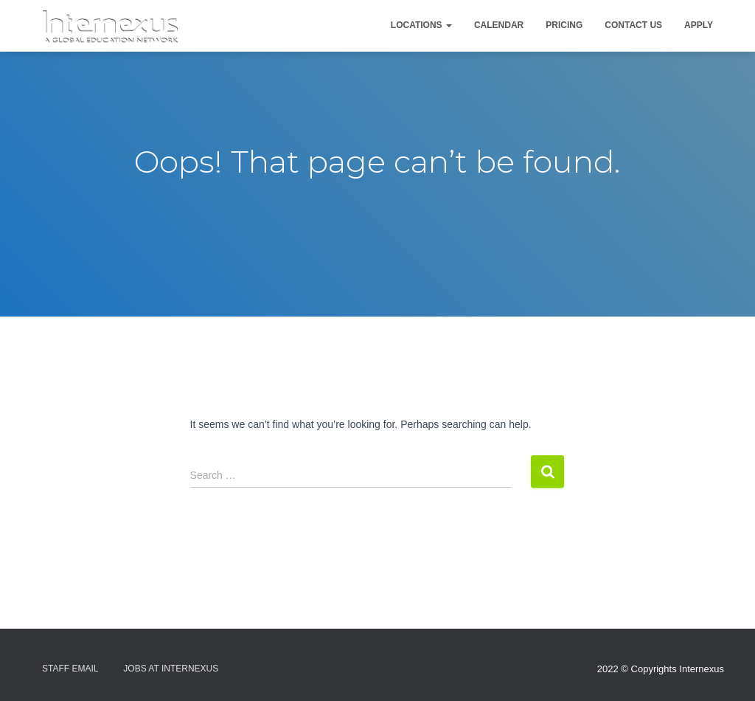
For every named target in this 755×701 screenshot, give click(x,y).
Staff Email (70, 668)
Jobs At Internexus (170, 668)
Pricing (564, 25)
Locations (421, 25)
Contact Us (633, 25)
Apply (698, 25)
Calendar (498, 25)
